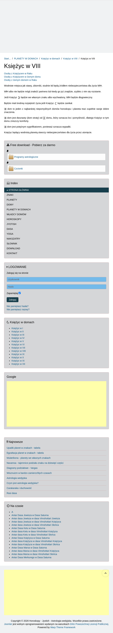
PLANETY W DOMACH (26, 58)
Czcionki (18, 168)
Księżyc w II (18, 331)
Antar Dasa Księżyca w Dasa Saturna (30, 538)
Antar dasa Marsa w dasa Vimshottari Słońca (34, 554)
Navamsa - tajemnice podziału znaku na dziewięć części (35, 463)
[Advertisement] (56, 27)
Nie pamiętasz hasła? (17, 306)
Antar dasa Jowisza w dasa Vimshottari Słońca (35, 525)
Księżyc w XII (18, 364)
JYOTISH (11, 224)
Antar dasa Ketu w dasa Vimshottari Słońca (33, 534)
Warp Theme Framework (62, 627)
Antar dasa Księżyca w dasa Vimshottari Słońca (36, 544)
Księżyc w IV (18, 338)
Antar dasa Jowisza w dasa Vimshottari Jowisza (36, 518)
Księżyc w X (18, 357)
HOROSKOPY (14, 219)
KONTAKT (12, 253)
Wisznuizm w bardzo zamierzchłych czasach (29, 473)
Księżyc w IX (18, 354)
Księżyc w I (17, 328)
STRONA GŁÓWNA (18, 190)
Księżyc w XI (18, 360)
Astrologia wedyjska (17, 478)
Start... (7, 58)
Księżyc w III (18, 334)
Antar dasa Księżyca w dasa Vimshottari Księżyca (37, 541)
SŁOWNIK (12, 243)
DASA (10, 229)
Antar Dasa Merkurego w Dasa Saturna (31, 557)
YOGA (10, 234)
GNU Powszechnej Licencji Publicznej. (89, 624)
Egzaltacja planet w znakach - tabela (25, 453)
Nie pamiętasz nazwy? (18, 309)
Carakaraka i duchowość (19, 488)
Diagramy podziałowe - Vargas (22, 468)
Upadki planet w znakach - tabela (23, 448)
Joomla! (8, 624)
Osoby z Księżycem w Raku (18, 73)
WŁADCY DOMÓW (16, 214)
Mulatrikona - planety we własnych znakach (28, 458)
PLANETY (12, 199)
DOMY (10, 204)
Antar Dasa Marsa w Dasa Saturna (29, 547)
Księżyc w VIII (70, 58)
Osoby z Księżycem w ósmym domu (22, 76)
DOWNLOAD (13, 248)
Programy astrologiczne (26, 157)
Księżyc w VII (18, 347)
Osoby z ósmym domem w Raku (20, 80)
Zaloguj (12, 299)
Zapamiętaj (12, 293)
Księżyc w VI (18, 344)
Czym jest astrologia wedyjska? (22, 483)
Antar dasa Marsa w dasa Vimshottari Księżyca (35, 551)
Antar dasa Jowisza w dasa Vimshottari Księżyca (36, 521)
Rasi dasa (12, 493)
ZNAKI (10, 195)
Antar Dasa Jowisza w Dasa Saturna (30, 515)
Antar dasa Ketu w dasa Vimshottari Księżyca (34, 531)
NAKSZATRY (13, 238)
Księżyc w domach (50, 58)
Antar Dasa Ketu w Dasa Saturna (28, 528)
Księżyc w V (18, 341)
